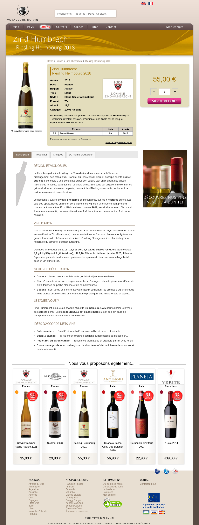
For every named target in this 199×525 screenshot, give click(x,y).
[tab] (22, 155)
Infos (94, 26)
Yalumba (70, 492)
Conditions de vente (113, 486)
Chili (31, 497)
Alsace (69, 88)
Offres (45, 26)
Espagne (33, 500)
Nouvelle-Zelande (38, 511)
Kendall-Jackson (74, 503)
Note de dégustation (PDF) (119, 142)
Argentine (33, 489)
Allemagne (34, 486)
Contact (111, 26)
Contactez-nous (148, 484)
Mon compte (174, 26)
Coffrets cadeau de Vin (61, 26)
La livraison (109, 489)
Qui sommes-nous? (113, 484)
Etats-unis (34, 503)
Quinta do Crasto (74, 508)
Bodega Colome (74, 505)
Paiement (108, 492)
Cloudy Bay (72, 497)
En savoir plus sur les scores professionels (70, 139)
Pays (30, 26)
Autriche (33, 494)
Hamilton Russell (74, 484)
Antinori (70, 486)
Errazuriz (70, 489)
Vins (16, 26)
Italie (31, 505)
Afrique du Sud (36, 484)
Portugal (33, 514)
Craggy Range (73, 500)
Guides (78, 26)
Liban (31, 508)
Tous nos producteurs (77, 511)
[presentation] (22, 155)
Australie (33, 492)
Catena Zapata (73, 494)
